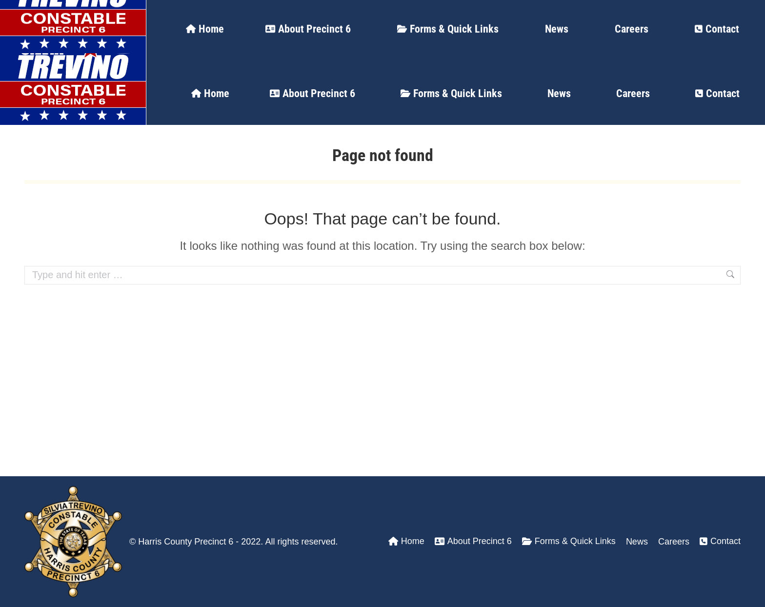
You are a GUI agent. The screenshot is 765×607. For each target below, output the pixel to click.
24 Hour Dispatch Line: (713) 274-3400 (126, 12)
